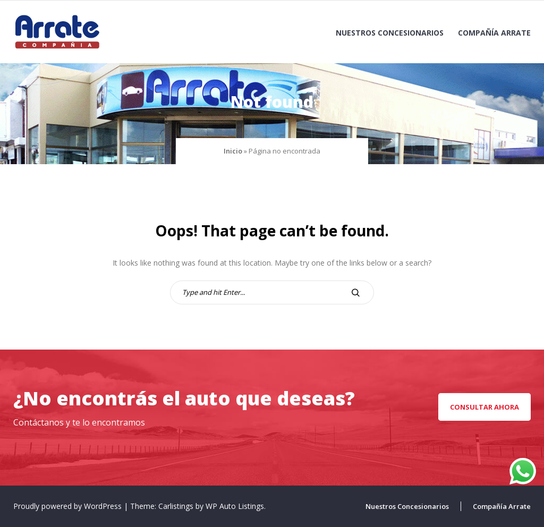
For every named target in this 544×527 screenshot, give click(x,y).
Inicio (233, 151)
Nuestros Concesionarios (390, 33)
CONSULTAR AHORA (484, 407)
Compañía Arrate (494, 33)
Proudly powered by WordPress (68, 506)
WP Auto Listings (235, 506)
